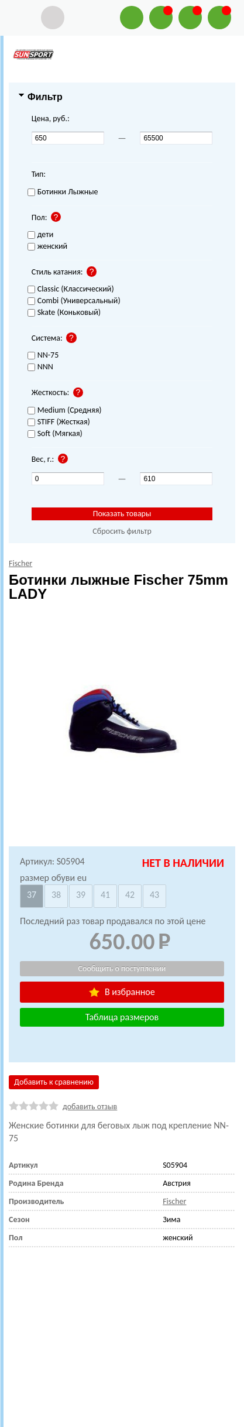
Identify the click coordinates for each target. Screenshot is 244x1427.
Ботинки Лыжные (63, 192)
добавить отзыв (90, 1107)
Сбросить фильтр (122, 531)
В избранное (121, 991)
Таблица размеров (122, 1017)
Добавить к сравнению (54, 1082)
